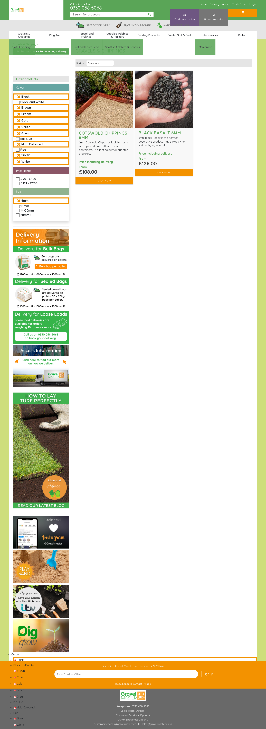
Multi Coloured (32, 144)
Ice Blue (26, 139)
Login (253, 4)
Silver (25, 155)
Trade (147, 683)
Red (23, 150)
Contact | (138, 683)
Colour (20, 87)
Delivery (214, 4)
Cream (26, 114)
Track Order (239, 4)
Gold (24, 120)
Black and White (32, 102)
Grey (24, 133)
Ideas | (119, 683)
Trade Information (184, 14)
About (225, 4)
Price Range (23, 170)
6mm (24, 201)
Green (25, 127)
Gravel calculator (213, 14)
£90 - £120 (28, 179)
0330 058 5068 (86, 8)
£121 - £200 (28, 183)
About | (128, 683)
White (25, 161)
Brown (26, 107)
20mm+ (25, 215)
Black (25, 97)
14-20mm (27, 210)
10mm (24, 206)
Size (18, 191)
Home (203, 4)
